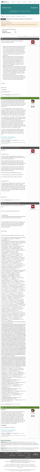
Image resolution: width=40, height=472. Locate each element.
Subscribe (19, 1)
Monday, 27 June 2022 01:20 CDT (11, 98)
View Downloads (13, 11)
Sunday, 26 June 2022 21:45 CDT (11, 38)
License (28, 455)
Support (29, 1)
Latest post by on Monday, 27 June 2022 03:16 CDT (28, 36)
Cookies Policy (12, 455)
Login (35, 1)
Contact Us (6, 453)
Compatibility (27, 457)
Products (13, 1)
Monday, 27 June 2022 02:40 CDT (11, 203)
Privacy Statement (21, 455)
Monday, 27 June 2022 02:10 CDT (11, 147)
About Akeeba (18, 453)
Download (25, 1)
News (12, 453)
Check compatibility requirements (24, 11)
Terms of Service (27, 453)
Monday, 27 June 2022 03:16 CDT (11, 407)
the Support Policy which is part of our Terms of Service (15, 449)
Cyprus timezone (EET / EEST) (30, 442)
